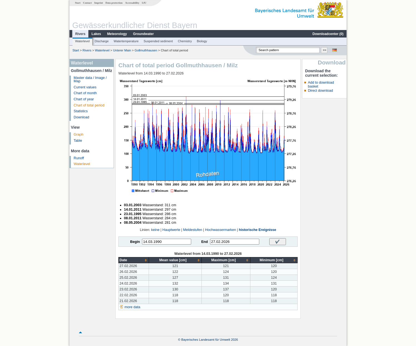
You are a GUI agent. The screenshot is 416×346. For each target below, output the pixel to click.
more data (132, 307)
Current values (85, 87)
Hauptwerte (171, 230)
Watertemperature (126, 41)
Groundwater (143, 34)
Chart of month (85, 93)
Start (78, 2)
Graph (78, 134)
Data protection (114, 2)
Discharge (102, 41)
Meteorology (117, 34)
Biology (202, 41)
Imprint (98, 2)
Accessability (132, 2)
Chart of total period (89, 105)
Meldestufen (192, 230)
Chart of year (84, 99)
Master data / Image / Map (90, 79)
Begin (135, 242)
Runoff (79, 158)
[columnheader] (134, 260)
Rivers (80, 34)
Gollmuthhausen (145, 50)
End (204, 242)
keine (155, 230)
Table (78, 141)
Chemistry (185, 41)
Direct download (320, 91)
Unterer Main (122, 50)
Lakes (96, 34)
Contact (87, 2)
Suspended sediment (158, 41)
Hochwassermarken (220, 230)
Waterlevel (82, 41)
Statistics (81, 111)
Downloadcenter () (328, 34)
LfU (144, 2)
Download (81, 117)
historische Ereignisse (257, 230)
